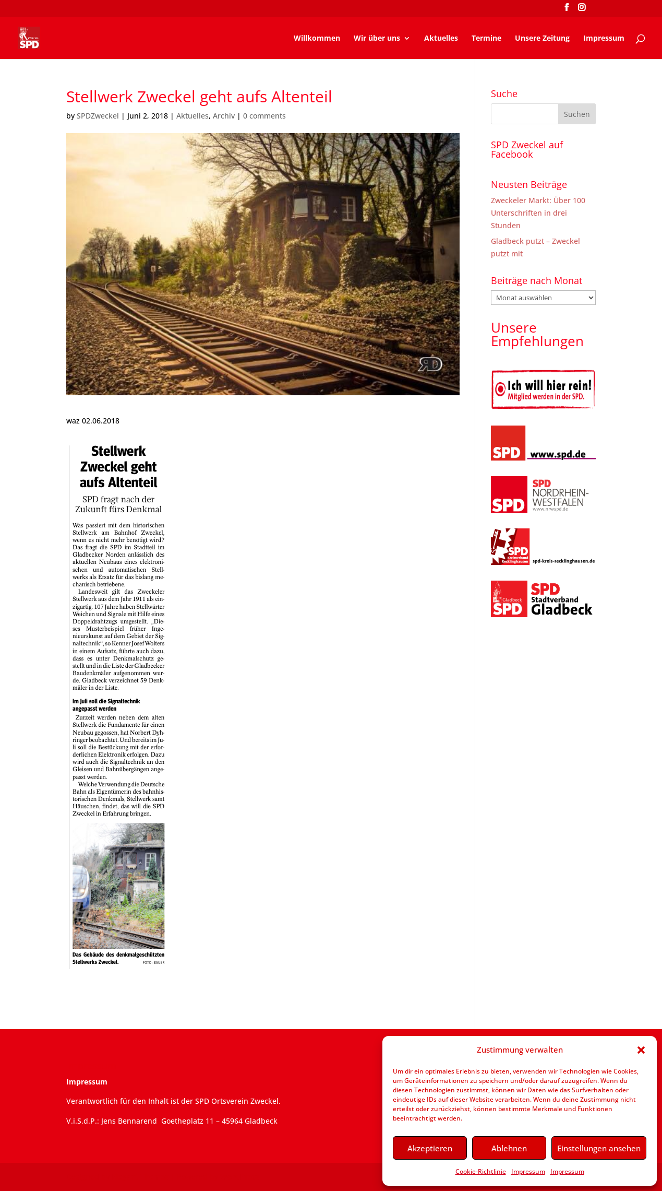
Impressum (528, 1171)
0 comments (264, 116)
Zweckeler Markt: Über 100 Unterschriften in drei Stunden (538, 212)
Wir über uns (377, 38)
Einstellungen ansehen (599, 1148)
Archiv (224, 116)
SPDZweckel (98, 116)
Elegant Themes (140, 1177)
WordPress (239, 1177)
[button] (641, 1050)
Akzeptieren (429, 1148)
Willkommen (317, 38)
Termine (486, 38)
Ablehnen (509, 1148)
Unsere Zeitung (542, 38)
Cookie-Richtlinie (480, 1171)
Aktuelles (441, 38)
